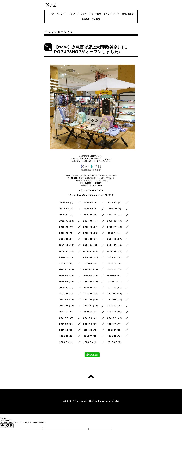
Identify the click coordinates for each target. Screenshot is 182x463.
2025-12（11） (67, 215)
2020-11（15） (91, 336)
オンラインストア (111, 14)
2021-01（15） (115, 330)
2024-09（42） (67, 245)
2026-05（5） (91, 203)
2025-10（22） (115, 215)
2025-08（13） (91, 221)
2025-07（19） (115, 221)
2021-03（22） (67, 330)
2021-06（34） (67, 324)
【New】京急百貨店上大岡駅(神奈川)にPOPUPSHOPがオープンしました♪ (90, 49)
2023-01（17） (115, 281)
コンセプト (61, 14)
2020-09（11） (66, 342)
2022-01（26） (115, 306)
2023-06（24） (67, 275)
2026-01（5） (115, 209)
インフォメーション (78, 14)
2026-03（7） (67, 209)
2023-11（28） (91, 263)
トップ (51, 14)
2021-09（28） (67, 318)
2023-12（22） (66, 263)
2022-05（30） (91, 300)
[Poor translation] (9, 425)
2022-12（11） (67, 287)
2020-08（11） (90, 342)
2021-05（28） (91, 324)
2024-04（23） (115, 251)
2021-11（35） (91, 312)
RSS (116, 401)
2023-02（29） (91, 281)
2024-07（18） (115, 245)
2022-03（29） (67, 306)
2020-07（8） (115, 342)
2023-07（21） (115, 269)
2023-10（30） (115, 263)
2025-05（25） (91, 227)
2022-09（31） (67, 293)
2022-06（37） (67, 300)
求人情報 (96, 19)
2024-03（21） (67, 257)
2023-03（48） (67, 281)
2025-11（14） (91, 215)
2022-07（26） (115, 293)
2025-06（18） (67, 227)
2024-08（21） (91, 245)
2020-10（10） (115, 336)
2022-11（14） (91, 287)
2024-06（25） (67, 251)
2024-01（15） (115, 257)
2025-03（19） (67, 233)
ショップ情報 (95, 14)
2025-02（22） (91, 233)
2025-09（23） (67, 221)
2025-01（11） (115, 233)
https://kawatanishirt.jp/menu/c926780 (91, 195)
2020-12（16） (66, 336)
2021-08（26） (91, 318)
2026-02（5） (91, 209)
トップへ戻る (91, 376)
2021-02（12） (91, 330)
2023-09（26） (67, 269)
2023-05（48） (91, 275)
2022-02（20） (91, 306)
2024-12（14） (67, 239)
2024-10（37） (115, 239)
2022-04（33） (115, 300)
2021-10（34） (115, 312)
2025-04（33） (115, 227)
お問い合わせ (128, 14)
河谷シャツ (77, 401)
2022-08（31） (91, 293)
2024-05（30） (91, 251)
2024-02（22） (91, 257)
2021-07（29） (115, 318)
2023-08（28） (91, 269)
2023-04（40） (115, 275)
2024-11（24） (91, 239)
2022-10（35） (115, 287)
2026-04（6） (115, 203)
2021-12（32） (67, 312)
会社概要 (86, 19)
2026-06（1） (67, 203)
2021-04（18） (115, 324)
